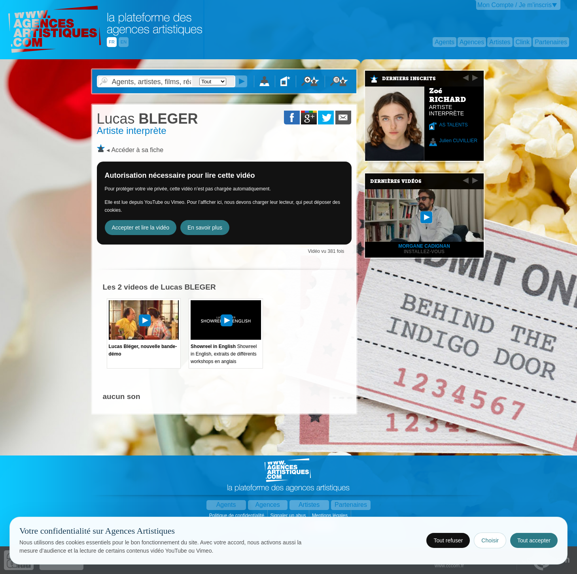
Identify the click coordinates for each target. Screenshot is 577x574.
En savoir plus (204, 227)
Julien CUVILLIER (458, 140)
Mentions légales (330, 515)
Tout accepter (534, 540)
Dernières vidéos (396, 181)
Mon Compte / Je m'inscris (514, 5)
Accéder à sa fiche (137, 150)
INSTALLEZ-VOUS (424, 251)
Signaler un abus (288, 515)
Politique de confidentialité (237, 515)
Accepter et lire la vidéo (141, 227)
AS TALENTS (453, 125)
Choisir (490, 540)
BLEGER (147, 119)
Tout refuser (448, 540)
